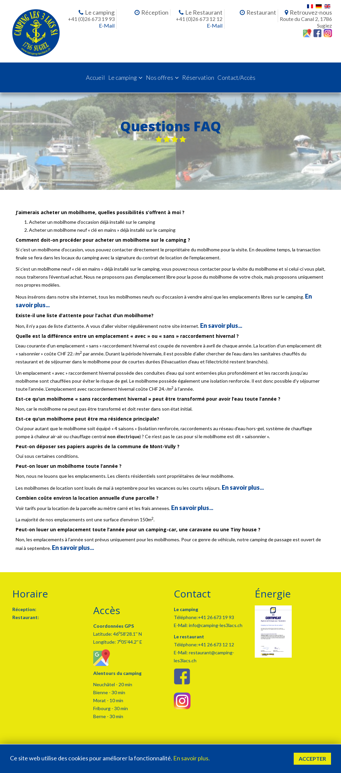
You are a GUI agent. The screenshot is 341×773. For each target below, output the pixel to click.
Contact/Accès (236, 77)
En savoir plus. (191, 758)
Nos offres (159, 77)
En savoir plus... (221, 325)
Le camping (122, 77)
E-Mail (107, 25)
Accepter (312, 758)
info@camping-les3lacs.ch (215, 625)
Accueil (95, 77)
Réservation (198, 77)
